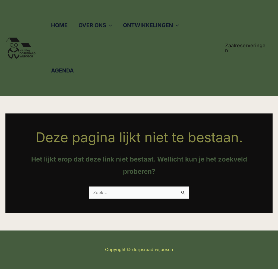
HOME (59, 25)
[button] (109, 25)
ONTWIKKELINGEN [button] (151, 25)
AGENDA (62, 70)
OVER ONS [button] (95, 25)
